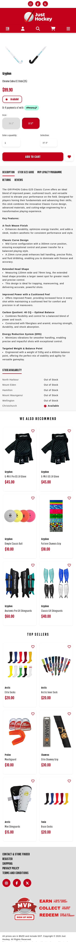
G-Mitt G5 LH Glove (50, 476)
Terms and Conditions (15, 873)
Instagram (7, 884)
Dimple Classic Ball (14, 543)
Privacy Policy (10, 868)
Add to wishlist (69, 156)
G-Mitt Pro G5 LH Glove (15, 476)
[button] (7, 28)
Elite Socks (10, 692)
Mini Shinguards (12, 826)
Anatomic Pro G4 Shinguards (18, 610)
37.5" (30, 123)
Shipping (7, 863)
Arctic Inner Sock (49, 692)
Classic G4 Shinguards (52, 610)
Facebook (17, 884)
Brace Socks (47, 826)
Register (7, 859)
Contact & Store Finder (16, 854)
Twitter (28, 884)
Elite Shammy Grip (49, 759)
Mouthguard (10, 759)
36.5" (11, 123)
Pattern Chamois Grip (51, 543)
